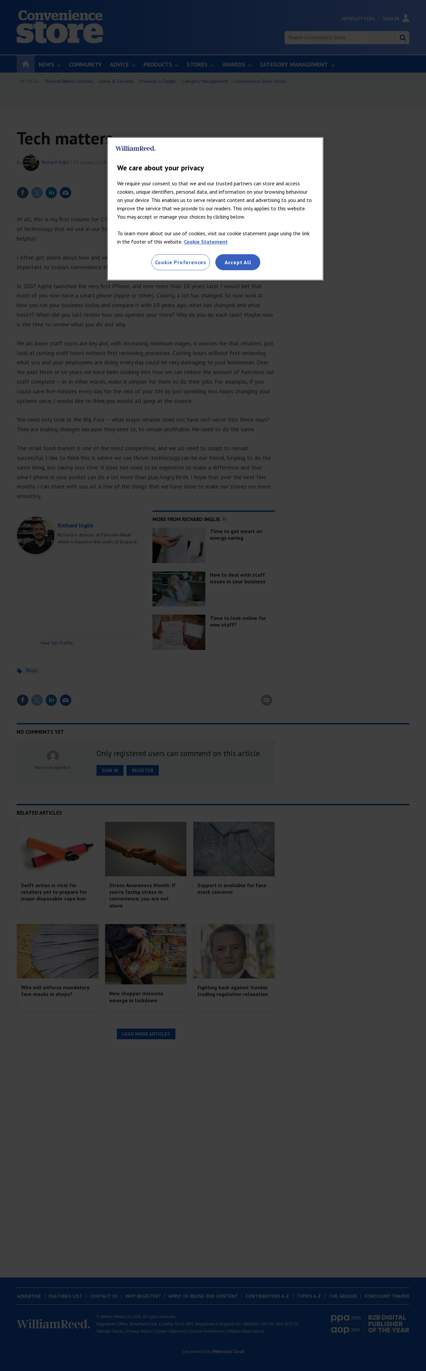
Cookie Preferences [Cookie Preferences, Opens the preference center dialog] (180, 262)
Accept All (238, 262)
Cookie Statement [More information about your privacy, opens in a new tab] (206, 241)
